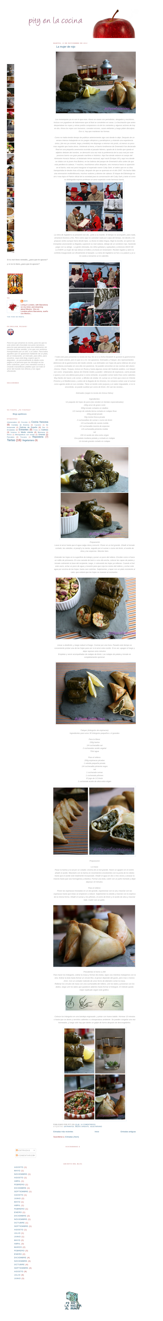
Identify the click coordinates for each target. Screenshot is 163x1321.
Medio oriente (82, 1126)
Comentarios (25, 1155)
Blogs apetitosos (19, 414)
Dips (43, 427)
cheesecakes (12, 422)
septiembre (21, 1191)
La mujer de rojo (65, 46)
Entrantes (69, 1126)
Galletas (44, 430)
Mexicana (41, 432)
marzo (18, 1247)
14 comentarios (88, 1124)
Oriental (41, 434)
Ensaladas (11, 430)
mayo (17, 1171)
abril (17, 1181)
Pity (26, 301)
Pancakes (10, 437)
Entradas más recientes (63, 1132)
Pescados (23, 437)
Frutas (35, 430)
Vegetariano (96, 1126)
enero (18, 1212)
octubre (19, 1223)
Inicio (97, 1132)
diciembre (20, 1188)
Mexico (9, 434)
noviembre (20, 1174)
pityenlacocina (39, 12)
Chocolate (24, 422)
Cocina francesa (39, 422)
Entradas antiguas (128, 1132)
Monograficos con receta (25, 434)
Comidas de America (20, 425)
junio (17, 1198)
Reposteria (37, 437)
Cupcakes (37, 425)
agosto (18, 1167)
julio (17, 1233)
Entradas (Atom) (72, 1137)
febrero (19, 1184)
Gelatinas (13, 432)
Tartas (11, 440)
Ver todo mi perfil (15, 317)
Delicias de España (28, 427)
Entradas (23, 1150)
